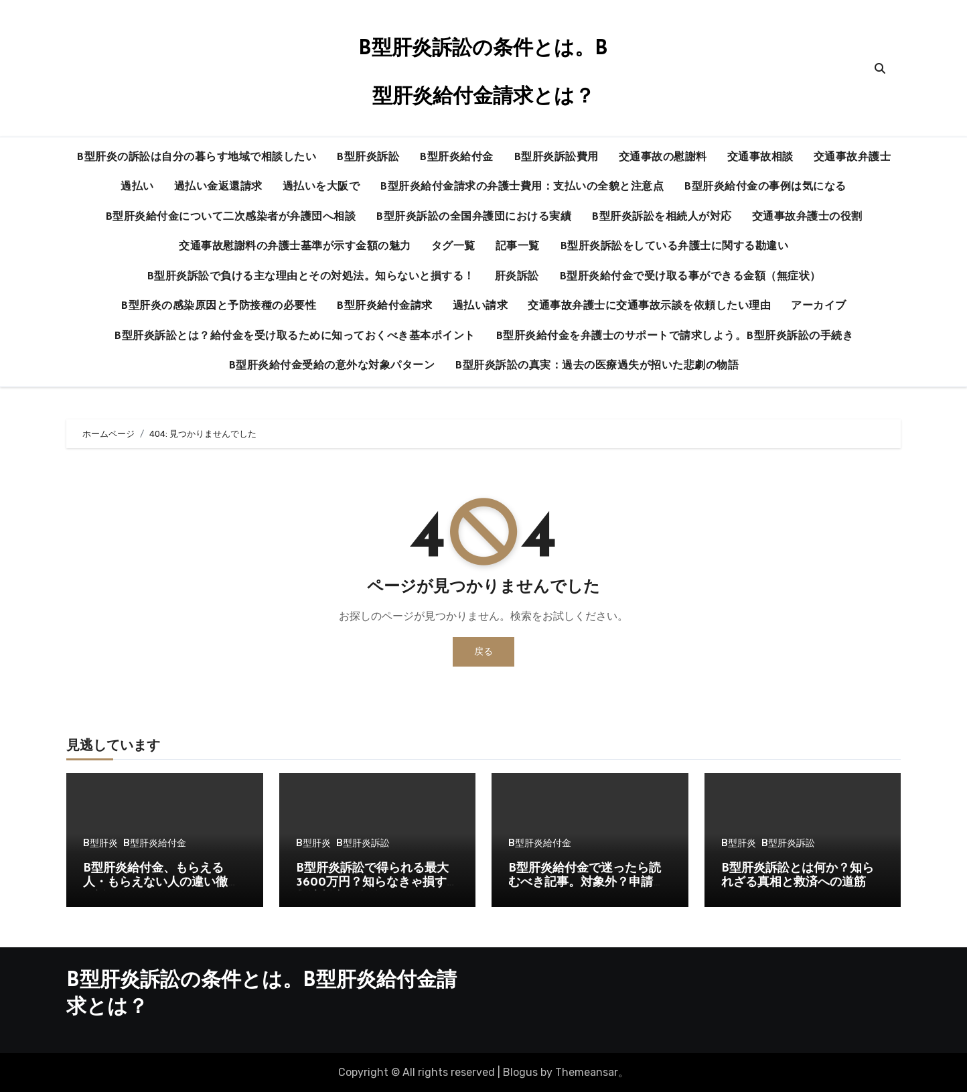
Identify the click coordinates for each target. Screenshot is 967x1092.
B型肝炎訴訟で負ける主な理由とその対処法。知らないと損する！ (311, 276)
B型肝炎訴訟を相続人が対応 (661, 217)
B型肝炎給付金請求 (384, 306)
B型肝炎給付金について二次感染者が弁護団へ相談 (230, 217)
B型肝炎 (100, 843)
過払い (137, 187)
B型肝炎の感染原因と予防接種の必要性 (218, 306)
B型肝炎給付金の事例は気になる (765, 187)
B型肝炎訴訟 (367, 157)
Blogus (520, 1072)
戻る (483, 651)
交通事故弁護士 (852, 157)
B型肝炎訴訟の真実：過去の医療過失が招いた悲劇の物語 (597, 365)
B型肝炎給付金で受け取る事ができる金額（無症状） (690, 276)
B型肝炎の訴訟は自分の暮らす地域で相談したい (196, 157)
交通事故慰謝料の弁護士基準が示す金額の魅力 (295, 246)
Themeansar (586, 1072)
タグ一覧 (453, 246)
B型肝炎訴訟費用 (556, 157)
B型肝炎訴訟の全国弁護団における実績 (473, 217)
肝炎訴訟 (517, 276)
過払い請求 (480, 306)
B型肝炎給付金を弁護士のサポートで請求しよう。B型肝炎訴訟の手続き (675, 336)
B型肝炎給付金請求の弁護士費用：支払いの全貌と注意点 (522, 187)
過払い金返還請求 (218, 187)
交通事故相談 (760, 157)
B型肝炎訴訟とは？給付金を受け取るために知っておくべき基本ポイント (294, 336)
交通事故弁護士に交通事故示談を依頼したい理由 (649, 306)
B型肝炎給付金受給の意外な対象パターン (331, 365)
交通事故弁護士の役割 (807, 217)
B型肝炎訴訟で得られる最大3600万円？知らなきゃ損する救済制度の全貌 (377, 883)
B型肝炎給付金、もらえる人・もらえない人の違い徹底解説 (161, 883)
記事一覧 (518, 246)
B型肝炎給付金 (456, 157)
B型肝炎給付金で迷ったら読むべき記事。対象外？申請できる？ (586, 883)
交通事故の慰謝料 (663, 157)
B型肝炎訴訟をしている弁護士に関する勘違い (674, 246)
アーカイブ (818, 306)
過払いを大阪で (321, 187)
